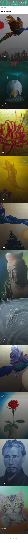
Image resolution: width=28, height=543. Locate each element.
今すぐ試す (15, 4)
